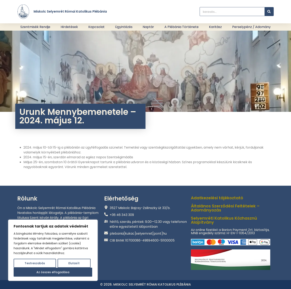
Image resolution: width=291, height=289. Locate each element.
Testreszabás (35, 263)
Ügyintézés (123, 27)
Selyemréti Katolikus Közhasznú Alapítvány (224, 220)
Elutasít (74, 263)
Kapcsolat (96, 27)
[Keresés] (269, 11)
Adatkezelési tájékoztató (217, 198)
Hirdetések (69, 27)
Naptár (148, 27)
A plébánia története (181, 27)
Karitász (215, 27)
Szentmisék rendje (35, 27)
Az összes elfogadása (52, 272)
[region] (53, 250)
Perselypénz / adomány (251, 27)
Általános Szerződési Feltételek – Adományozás (225, 208)
